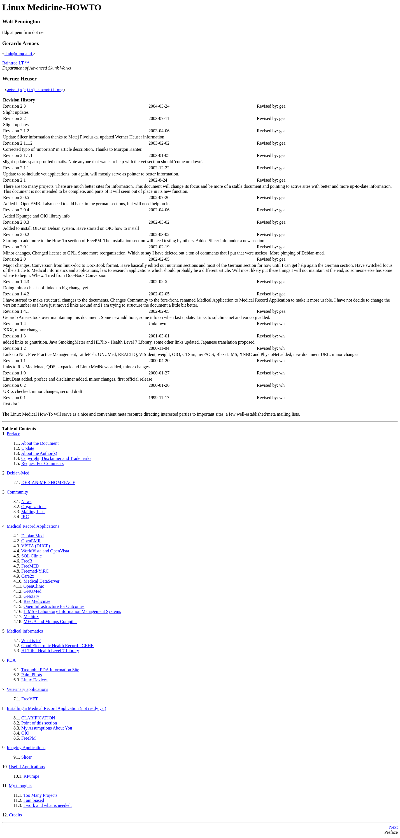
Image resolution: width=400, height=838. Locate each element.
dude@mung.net (18, 54)
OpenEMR (31, 541)
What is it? (31, 641)
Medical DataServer (41, 582)
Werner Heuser (19, 79)
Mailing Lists (33, 512)
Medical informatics (25, 631)
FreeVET (29, 699)
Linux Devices (34, 680)
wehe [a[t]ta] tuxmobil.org (35, 90)
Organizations (33, 507)
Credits (15, 815)
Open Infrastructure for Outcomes (54, 607)
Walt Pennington (21, 21)
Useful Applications (27, 767)
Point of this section (39, 723)
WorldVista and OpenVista (45, 551)
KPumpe (31, 777)
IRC (25, 517)
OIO (25, 733)
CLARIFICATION (38, 718)
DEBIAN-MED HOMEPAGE (48, 483)
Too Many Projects (40, 796)
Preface (13, 434)
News (26, 502)
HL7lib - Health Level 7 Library (50, 651)
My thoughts (20, 786)
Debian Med (32, 536)
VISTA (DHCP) (35, 546)
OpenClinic (33, 587)
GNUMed (32, 592)
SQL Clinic (31, 556)
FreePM (28, 739)
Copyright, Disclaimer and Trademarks (56, 459)
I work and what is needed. (47, 806)
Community (17, 492)
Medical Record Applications (33, 527)
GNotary (31, 597)
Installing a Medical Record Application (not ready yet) (56, 709)
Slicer (26, 758)
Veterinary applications (27, 690)
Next (393, 828)
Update (27, 449)
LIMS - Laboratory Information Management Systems (72, 612)
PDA (11, 661)
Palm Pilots (31, 675)
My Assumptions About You (46, 728)
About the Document (40, 444)
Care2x (27, 577)
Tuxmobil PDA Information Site (50, 670)
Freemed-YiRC (35, 572)
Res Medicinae (37, 602)
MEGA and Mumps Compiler (50, 622)
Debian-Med (18, 473)
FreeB (26, 561)
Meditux (31, 617)
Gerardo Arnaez (20, 43)
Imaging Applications (26, 748)
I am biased (33, 801)
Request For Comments (42, 464)
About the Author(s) (39, 454)
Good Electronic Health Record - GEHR (57, 646)
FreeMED (30, 566)
